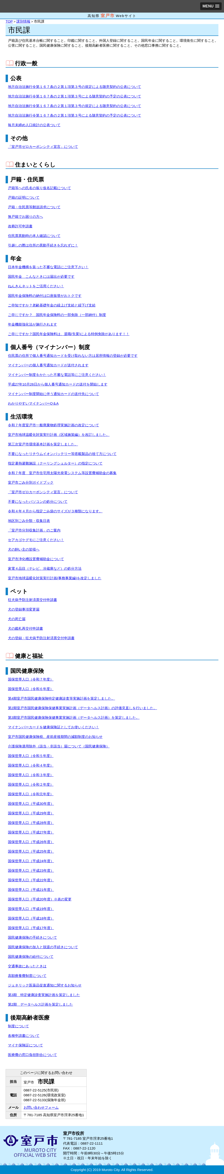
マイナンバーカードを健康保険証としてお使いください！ (53, 727)
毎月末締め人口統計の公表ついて (34, 125)
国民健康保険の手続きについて (32, 937)
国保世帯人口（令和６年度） (30, 689)
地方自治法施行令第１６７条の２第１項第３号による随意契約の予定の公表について (74, 96)
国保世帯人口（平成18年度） (31, 918)
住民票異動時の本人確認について (34, 236)
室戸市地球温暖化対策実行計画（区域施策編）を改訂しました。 (59, 435)
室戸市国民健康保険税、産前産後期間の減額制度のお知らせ (55, 737)
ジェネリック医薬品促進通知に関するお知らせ (45, 985)
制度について (18, 1026)
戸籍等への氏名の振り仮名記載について (39, 188)
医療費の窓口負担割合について (32, 1055)
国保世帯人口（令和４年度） (30, 765)
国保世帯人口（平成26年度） (31, 842)
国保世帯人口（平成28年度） (31, 823)
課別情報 (23, 21)
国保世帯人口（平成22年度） (31, 880)
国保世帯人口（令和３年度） (30, 775)
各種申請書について (23, 1036)
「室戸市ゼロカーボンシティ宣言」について (43, 147)
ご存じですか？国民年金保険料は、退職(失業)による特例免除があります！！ (68, 334)
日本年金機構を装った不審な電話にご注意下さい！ (48, 267)
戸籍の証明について (23, 197)
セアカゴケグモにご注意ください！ (36, 540)
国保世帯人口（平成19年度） (31, 909)
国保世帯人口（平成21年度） (31, 890)
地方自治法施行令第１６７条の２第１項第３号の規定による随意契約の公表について (74, 87)
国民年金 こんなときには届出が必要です (41, 276)
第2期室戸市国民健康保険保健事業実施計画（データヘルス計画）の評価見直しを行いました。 (82, 708)
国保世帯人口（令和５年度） (30, 756)
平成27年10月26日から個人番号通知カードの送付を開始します (57, 384)
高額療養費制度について (27, 976)
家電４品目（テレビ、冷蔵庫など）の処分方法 (45, 568)
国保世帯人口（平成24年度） (31, 861)
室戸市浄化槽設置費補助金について (36, 559)
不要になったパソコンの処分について (38, 502)
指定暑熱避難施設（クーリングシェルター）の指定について (55, 463)
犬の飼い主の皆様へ (23, 549)
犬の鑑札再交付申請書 (25, 628)
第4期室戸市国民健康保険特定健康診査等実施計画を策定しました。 (61, 698)
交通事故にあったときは (27, 966)
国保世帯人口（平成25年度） (31, 851)
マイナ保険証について (25, 1045)
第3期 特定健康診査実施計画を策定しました (44, 995)
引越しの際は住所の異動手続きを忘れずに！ (43, 245)
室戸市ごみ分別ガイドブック (30, 482)
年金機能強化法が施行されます (32, 324)
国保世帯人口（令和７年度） (30, 679)
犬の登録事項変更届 (23, 609)
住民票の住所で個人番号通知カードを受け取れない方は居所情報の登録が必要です (73, 356)
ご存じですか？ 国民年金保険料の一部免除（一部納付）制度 (57, 315)
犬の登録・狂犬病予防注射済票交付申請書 (41, 638)
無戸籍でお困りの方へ (25, 217)
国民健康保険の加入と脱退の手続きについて (43, 947)
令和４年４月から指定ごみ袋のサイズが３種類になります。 (55, 511)
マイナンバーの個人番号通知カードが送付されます (48, 365)
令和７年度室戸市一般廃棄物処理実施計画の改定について (53, 425)
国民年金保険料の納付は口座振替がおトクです (45, 296)
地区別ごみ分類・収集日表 (29, 521)
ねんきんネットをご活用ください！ (36, 286)
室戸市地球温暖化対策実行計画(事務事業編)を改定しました (54, 578)
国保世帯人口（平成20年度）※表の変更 (39, 899)
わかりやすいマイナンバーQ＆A (33, 403)
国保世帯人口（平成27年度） (31, 832)
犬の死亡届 (16, 619)
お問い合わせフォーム (41, 1107)
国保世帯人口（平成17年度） (31, 928)
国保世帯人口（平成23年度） (31, 870)
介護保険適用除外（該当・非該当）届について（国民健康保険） (59, 746)
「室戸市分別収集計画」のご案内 (34, 530)
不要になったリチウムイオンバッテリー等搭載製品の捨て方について (62, 454)
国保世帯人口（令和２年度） (30, 784)
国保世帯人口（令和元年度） (30, 794)
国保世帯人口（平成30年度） (31, 804)
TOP (9, 21)
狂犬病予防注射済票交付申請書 (32, 600)
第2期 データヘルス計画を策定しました (40, 1004)
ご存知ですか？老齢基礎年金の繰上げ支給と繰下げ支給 (52, 305)
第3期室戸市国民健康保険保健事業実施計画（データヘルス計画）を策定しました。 (73, 717)
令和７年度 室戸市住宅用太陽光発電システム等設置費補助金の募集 (62, 473)
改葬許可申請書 (20, 226)
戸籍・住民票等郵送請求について (34, 207)
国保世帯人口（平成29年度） (31, 813)
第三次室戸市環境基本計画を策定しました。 (43, 444)
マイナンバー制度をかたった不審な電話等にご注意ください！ (57, 375)
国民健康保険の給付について (30, 957)
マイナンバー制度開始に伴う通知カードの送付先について (53, 394)
